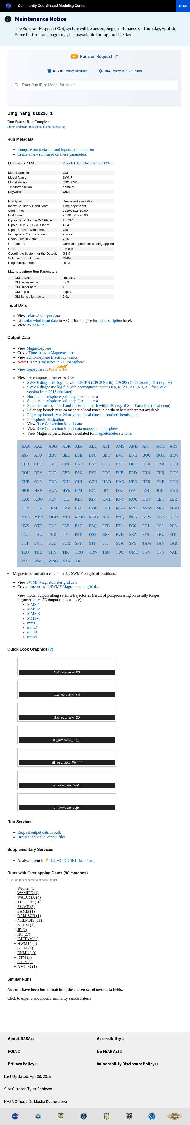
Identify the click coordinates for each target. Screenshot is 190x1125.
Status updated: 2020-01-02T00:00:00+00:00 (36, 127)
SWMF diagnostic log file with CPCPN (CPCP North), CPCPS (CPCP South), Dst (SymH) (99, 382)
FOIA (12, 1051)
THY (52, 552)
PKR (52, 534)
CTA (106, 464)
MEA (25, 517)
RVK (120, 534)
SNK (38, 543)
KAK (174, 490)
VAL (173, 552)
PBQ (92, 526)
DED (133, 464)
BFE (78, 455)
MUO (93, 517)
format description (107, 320)
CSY (92, 464)
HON (174, 482)
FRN (146, 473)
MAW (147, 508)
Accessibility (109, 1038)
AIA (78, 446)
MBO (174, 508)
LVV (66, 508)
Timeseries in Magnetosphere (51, 353)
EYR (93, 473)
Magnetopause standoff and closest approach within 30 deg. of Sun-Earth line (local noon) (98, 405)
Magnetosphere (39, 348)
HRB (25, 490)
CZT (119, 464)
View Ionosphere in (42, 369)
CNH (79, 464)
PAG (79, 526)
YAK (66, 561)
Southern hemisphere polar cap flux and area (62, 401)
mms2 (32, 627)
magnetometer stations (113, 433)
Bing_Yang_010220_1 (30, 113)
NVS (25, 526)
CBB (25, 464)
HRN (38, 490)
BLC (106, 455)
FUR (160, 473)
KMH (107, 499)
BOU (146, 455)
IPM (78, 490)
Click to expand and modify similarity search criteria (49, 998)
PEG (106, 526)
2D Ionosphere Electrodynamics (52, 357)
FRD (133, 473)
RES (106, 534)
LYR (92, 508)
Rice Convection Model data (59, 424)
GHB (25, 482)
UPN (146, 552)
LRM (52, 508)
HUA (52, 490)
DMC (161, 464)
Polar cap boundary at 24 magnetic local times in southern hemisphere (83, 415)
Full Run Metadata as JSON (91, 163)
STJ (105, 543)
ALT (106, 446)
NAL (106, 517)
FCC (106, 473)
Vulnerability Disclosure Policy (126, 1064)
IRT (105, 490)
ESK (78, 473)
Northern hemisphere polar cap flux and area (62, 396)
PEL (119, 526)
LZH (106, 508)
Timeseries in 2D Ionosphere (61, 362)
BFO (92, 455)
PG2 (160, 526)
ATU (38, 455)
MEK (38, 517)
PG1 (145, 526)
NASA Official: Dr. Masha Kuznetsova (35, 1101)
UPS (160, 552)
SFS (145, 534)
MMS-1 (33, 604)
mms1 (32, 623)
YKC (79, 561)
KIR (78, 499)
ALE (92, 446)
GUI (78, 482)
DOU (25, 473)
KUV (146, 499)
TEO (25, 552)
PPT (65, 534)
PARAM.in (36, 325)
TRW (93, 552)
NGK (161, 517)
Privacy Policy (21, 1064)
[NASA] (11, 5)
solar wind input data (43, 316)
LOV (25, 508)
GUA (66, 482)
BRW (174, 455)
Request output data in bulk (39, 832)
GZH (93, 482)
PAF (65, 526)
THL (38, 552)
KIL (65, 499)
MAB (120, 508)
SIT (173, 534)
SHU (161, 534)
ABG (52, 446)
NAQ (120, 517)
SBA (133, 534)
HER (146, 482)
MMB (80, 517)
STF (92, 543)
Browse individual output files (41, 837)
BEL (66, 455)
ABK (66, 446)
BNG (133, 455)
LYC (78, 508)
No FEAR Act (108, 1051)
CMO (52, 464)
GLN (38, 482)
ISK (119, 490)
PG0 (132, 526)
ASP (24, 455)
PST (78, 534)
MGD (53, 517)
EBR (66, 473)
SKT (25, 543)
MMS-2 (33, 609)
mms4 (32, 637)
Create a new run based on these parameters (52, 154)
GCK (174, 473)
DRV (38, 473)
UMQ (133, 552)
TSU (106, 552)
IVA (132, 490)
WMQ (39, 561)
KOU (133, 499)
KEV (52, 499)
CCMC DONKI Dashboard (69, 860)
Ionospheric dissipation (45, 419)
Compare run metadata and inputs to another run (55, 149)
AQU (161, 446)
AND (133, 446)
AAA (25, 446)
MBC (161, 508)
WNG (53, 561)
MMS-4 (33, 618)
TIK (65, 552)
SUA (120, 543)
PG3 (173, 526)
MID (66, 517)
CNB (66, 464)
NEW (146, 517)
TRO (79, 552)
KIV (92, 499)
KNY (120, 499)
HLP (160, 482)
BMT (120, 455)
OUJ (52, 526)
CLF (38, 464)
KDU (38, 499)
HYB (66, 490)
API (145, 446)
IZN (145, 490)
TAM (146, 543)
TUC (120, 552)
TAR (173, 543)
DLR (146, 464)
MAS (133, 508)
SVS (132, 543)
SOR (66, 543)
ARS (173, 446)
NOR (174, 517)
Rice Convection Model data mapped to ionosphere (77, 428)
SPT (78, 543)
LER (173, 499)
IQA (92, 490)
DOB (174, 464)
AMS (120, 446)
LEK (160, 499)
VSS (24, 561)
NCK (133, 517)
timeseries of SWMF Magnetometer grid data (65, 587)
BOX (161, 455)
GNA (52, 482)
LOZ (38, 508)
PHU (38, 534)
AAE (38, 446)
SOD (52, 543)
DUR (52, 473)
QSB (92, 534)
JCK (160, 490)
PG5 (24, 534)
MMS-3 (33, 613)
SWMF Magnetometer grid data (52, 582)
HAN (120, 482)
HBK (133, 482)
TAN (161, 543)
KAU (25, 499)
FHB (119, 473)
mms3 (32, 632)
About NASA (19, 1038)
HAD (106, 482)
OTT (38, 526)
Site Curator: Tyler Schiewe (28, 1089)
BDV (52, 455)
